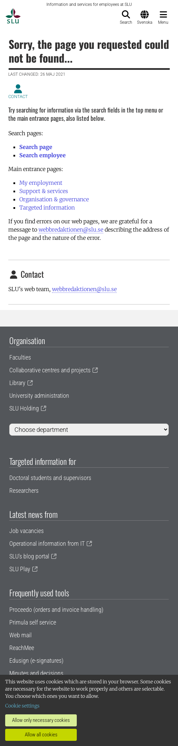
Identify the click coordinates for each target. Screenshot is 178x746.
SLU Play (19, 569)
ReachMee (21, 647)
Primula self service (32, 622)
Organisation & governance (54, 199)
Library (17, 382)
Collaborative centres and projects (50, 370)
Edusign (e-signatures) (36, 660)
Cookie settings (22, 706)
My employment (40, 182)
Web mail (20, 635)
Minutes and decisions (36, 673)
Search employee (42, 155)
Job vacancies (26, 530)
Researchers (24, 490)
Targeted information (47, 207)
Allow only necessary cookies (41, 720)
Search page (35, 146)
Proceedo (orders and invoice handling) (56, 609)
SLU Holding (24, 408)
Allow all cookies (41, 735)
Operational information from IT (47, 543)
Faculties (20, 357)
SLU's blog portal (29, 556)
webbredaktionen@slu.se (71, 229)
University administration (39, 395)
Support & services (43, 191)
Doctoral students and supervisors (50, 477)
